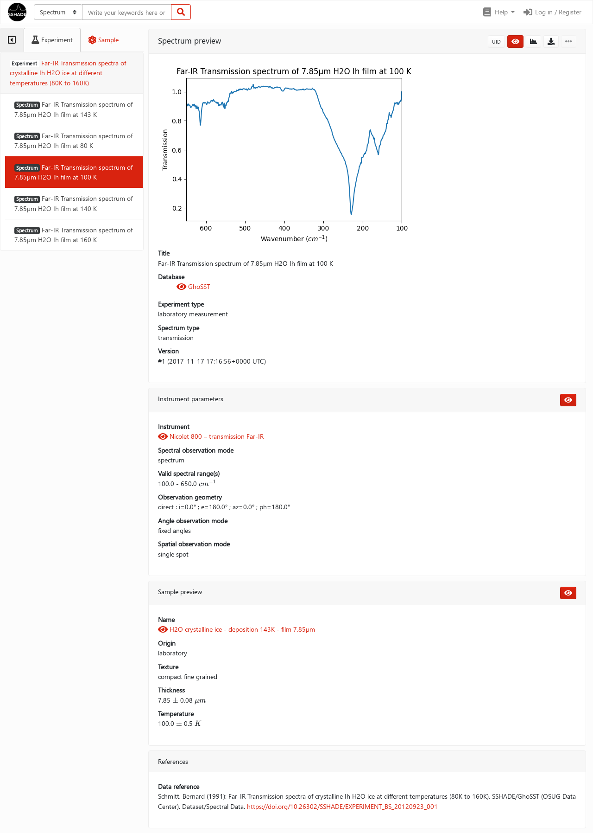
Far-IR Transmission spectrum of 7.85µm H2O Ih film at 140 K (73, 203)
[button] (498, 12)
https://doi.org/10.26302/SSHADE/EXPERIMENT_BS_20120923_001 (342, 806)
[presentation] (207, 483)
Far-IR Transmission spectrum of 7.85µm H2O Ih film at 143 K (73, 109)
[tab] (12, 40)
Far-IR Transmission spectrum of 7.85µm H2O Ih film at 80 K (73, 140)
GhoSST (193, 286)
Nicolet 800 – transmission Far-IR (211, 436)
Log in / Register (551, 11)
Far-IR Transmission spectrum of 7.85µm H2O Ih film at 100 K (73, 172)
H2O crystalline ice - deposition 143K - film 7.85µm (236, 629)
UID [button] (496, 41)
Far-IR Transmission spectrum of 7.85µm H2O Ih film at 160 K (73, 234)
